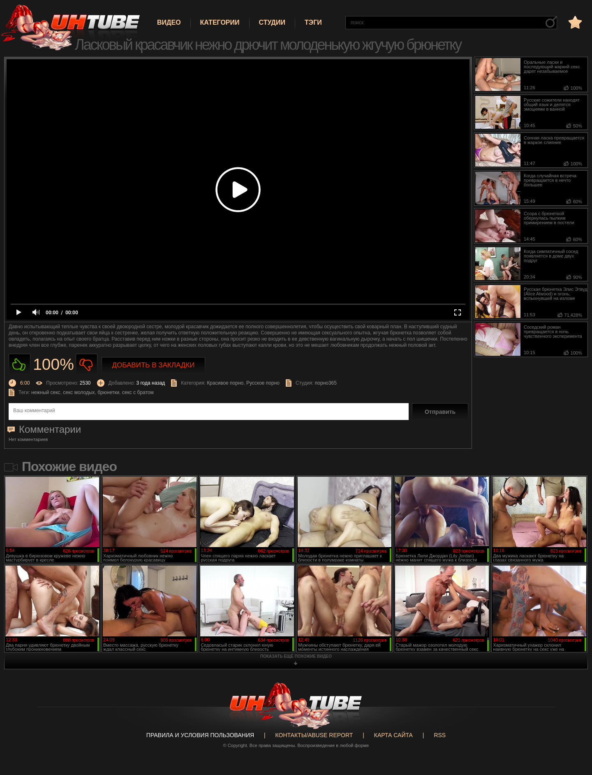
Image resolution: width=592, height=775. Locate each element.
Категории (220, 22)
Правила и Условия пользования (200, 735)
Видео (169, 22)
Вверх (573, 729)
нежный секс (45, 392)
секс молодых (79, 392)
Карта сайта (393, 735)
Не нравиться (86, 365)
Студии (272, 22)
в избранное (574, 22)
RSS (440, 735)
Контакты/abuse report (314, 735)
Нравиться (19, 365)
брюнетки (108, 392)
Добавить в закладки (153, 365)
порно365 (326, 383)
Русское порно (263, 383)
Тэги (313, 22)
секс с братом (138, 392)
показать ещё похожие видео (296, 656)
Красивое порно (225, 383)
